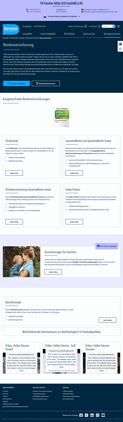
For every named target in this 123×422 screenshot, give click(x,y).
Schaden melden (68, 394)
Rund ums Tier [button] (89, 31)
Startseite (6, 38)
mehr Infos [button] (14, 173)
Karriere (5, 394)
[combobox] (107, 23)
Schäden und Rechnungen (77, 23)
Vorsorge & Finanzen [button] (112, 31)
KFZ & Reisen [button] (69, 31)
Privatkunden (27, 23)
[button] (61, 16)
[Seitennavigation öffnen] (118, 23)
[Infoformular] (120, 49)
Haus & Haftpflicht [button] (48, 31)
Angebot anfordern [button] (16, 83)
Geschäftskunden (40, 23)
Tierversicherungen (39, 394)
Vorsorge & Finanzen (32, 38)
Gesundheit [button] (27, 31)
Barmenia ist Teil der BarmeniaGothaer (15, 406)
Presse (5, 396)
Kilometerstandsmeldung (71, 396)
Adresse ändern (68, 391)
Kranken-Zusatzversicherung (42, 391)
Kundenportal (95, 23)
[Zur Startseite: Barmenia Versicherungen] (11, 27)
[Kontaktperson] (120, 44)
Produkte (22, 38)
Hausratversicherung (40, 399)
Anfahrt (5, 401)
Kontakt (5, 391)
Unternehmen (7, 399)
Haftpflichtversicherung (41, 396)
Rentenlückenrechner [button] (46, 83)
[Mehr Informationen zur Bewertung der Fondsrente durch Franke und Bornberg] (61, 118)
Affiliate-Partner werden (11, 404)
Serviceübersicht (68, 399)
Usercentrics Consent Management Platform (64, 370)
